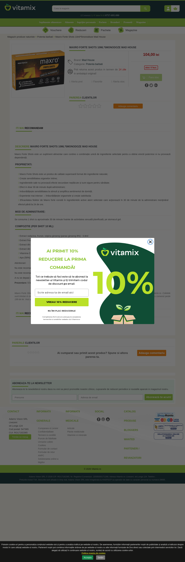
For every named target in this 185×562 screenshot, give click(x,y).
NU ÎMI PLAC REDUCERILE (62, 311)
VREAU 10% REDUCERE (61, 302)
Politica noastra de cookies (94, 553)
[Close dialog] (150, 242)
